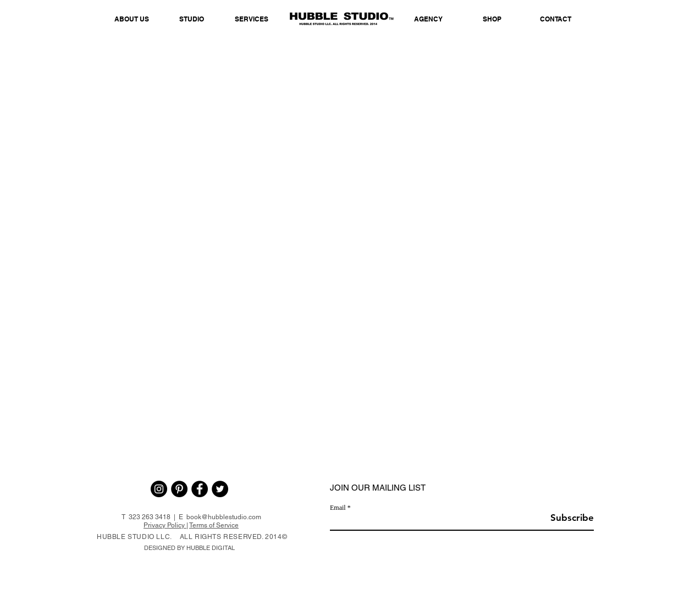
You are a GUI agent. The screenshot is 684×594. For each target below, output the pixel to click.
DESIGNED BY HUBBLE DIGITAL (189, 548)
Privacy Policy (165, 525)
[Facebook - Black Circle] (199, 489)
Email (338, 507)
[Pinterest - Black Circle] (179, 489)
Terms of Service (214, 525)
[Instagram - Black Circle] (159, 489)
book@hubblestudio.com (223, 517)
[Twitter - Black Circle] (220, 489)
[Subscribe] (566, 518)
